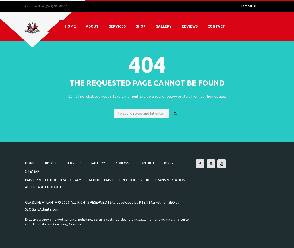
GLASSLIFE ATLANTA (41, 202)
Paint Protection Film (45, 180)
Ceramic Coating (85, 180)
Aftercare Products (44, 187)
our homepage (212, 96)
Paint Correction (120, 180)
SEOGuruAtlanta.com (42, 209)
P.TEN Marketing (152, 202)
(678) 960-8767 (56, 6)
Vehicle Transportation (162, 180)
